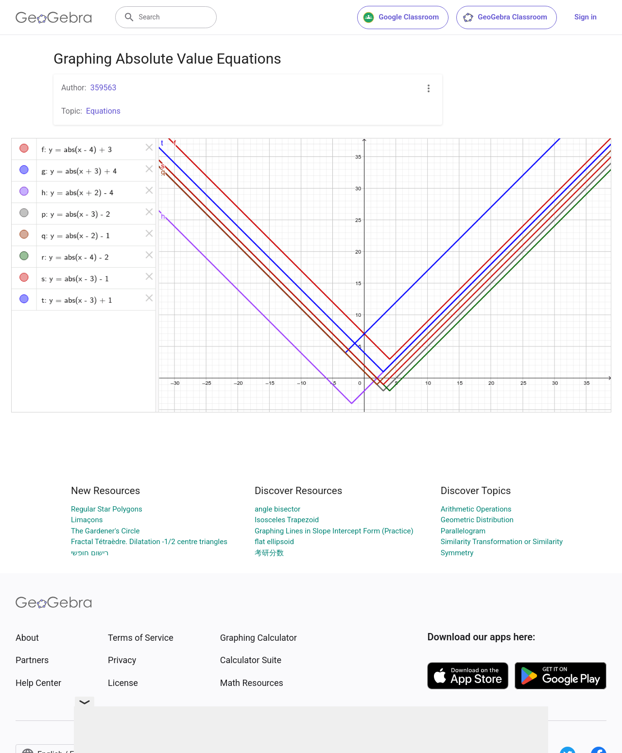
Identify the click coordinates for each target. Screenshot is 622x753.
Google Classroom (401, 17)
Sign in (585, 17)
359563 (103, 87)
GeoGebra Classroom (504, 17)
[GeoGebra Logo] (54, 17)
